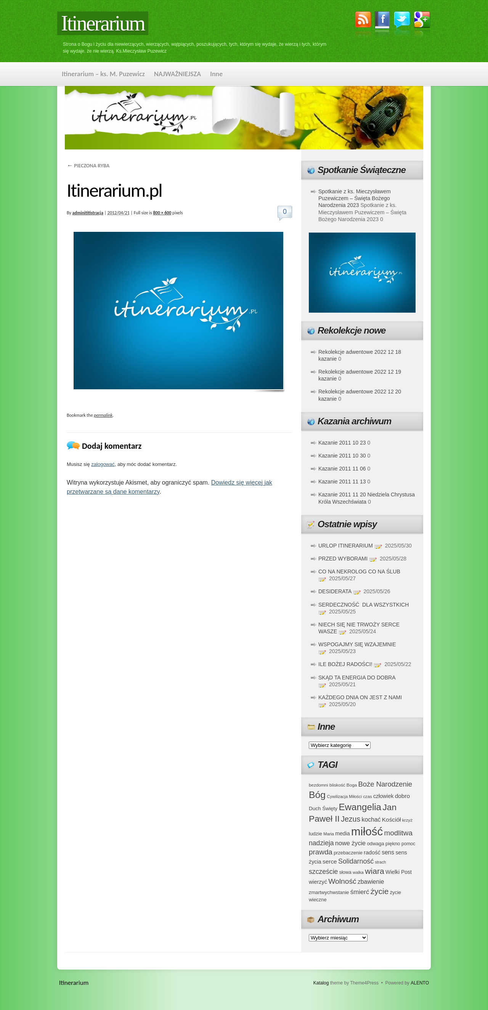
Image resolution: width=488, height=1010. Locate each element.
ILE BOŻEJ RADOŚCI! (345, 664)
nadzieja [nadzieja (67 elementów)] (321, 843)
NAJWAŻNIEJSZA (177, 74)
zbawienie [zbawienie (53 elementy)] (371, 881)
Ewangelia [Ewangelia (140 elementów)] (360, 807)
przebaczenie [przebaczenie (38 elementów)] (348, 853)
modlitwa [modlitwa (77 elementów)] (398, 833)
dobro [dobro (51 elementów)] (402, 796)
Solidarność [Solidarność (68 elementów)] (356, 861)
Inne (216, 74)
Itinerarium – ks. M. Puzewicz (103, 74)
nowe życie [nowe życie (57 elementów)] (350, 843)
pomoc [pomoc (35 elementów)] (408, 843)
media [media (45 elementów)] (342, 833)
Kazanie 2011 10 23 (342, 443)
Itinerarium (102, 23)
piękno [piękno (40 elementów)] (392, 843)
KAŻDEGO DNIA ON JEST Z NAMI (360, 697)
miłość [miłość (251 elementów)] (367, 831)
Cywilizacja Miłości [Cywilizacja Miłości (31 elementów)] (344, 796)
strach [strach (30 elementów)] (380, 862)
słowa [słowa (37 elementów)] (345, 872)
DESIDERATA (335, 591)
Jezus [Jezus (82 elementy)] (350, 819)
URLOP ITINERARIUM (345, 546)
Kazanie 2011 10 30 (342, 456)
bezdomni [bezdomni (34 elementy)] (318, 784)
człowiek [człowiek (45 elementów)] (383, 796)
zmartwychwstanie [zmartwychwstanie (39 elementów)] (329, 892)
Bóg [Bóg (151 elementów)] (317, 795)
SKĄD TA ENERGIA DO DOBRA (356, 677)
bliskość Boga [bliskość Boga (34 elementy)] (343, 784)
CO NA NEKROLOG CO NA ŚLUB (359, 571)
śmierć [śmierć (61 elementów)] (359, 892)
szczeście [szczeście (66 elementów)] (323, 871)
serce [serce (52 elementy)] (330, 861)
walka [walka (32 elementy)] (358, 872)
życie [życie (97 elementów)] (380, 891)
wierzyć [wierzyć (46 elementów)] (318, 882)
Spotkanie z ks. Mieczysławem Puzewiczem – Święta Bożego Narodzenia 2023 (354, 198)
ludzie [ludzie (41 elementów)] (315, 834)
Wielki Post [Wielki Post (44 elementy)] (398, 872)
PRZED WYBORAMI (343, 559)
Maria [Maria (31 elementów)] (328, 834)
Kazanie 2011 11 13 (342, 482)
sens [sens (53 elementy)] (388, 852)
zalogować (102, 464)
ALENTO (420, 983)
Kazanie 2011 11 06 (342, 469)
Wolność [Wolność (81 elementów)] (342, 881)
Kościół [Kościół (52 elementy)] (391, 819)
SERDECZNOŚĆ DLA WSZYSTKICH (363, 605)
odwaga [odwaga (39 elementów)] (375, 843)
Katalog (321, 983)
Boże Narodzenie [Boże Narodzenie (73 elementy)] (385, 784)
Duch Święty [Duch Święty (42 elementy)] (323, 808)
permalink (103, 415)
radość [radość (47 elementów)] (372, 852)
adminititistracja (87, 212)
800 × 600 (162, 212)
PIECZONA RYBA (88, 165)
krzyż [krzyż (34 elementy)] (407, 819)
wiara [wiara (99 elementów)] (374, 871)
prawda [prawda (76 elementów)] (320, 852)
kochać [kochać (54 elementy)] (370, 819)
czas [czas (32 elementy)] (367, 796)
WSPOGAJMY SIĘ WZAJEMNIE (357, 644)
